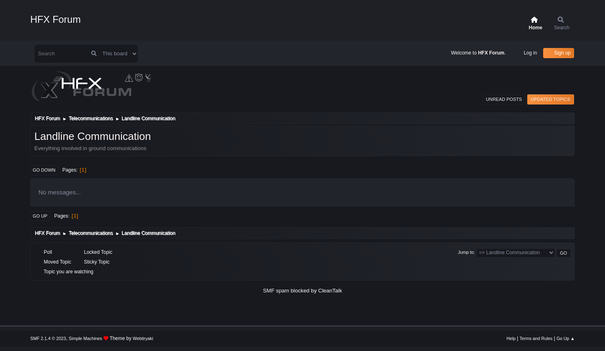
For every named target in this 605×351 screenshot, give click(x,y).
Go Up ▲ (566, 338)
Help (510, 338)
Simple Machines (85, 338)
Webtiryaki (143, 338)
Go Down (44, 170)
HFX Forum (55, 19)
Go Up (40, 216)
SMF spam (276, 291)
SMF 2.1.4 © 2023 (48, 338)
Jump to (465, 252)
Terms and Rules (535, 338)
